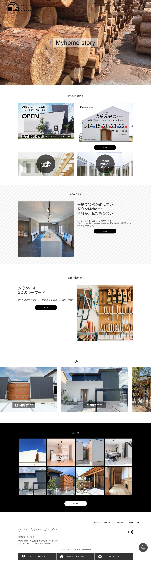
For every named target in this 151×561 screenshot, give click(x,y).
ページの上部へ (143, 547)
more (105, 147)
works (139, 3)
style (131, 3)
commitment (119, 3)
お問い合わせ (113, 556)
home (96, 3)
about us (106, 3)
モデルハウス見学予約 (75, 556)
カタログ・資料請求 (37, 556)
